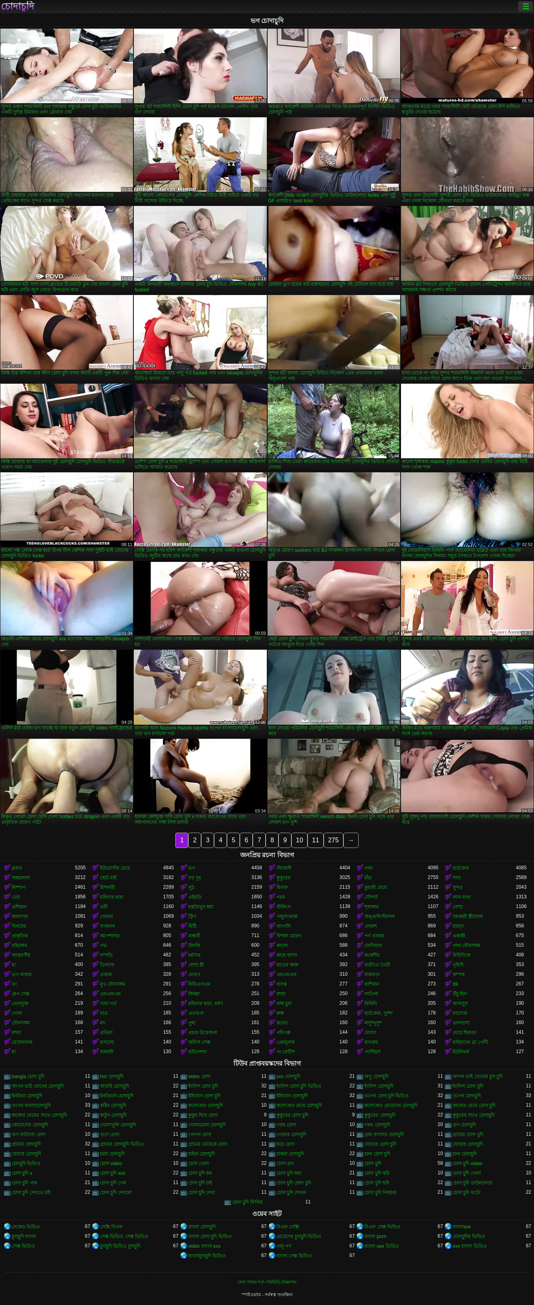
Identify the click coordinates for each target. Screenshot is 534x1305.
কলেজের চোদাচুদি (205, 1105)
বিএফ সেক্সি (287, 1227)
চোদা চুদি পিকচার (380, 1192)
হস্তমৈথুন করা (201, 907)
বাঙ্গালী (106, 1052)
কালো (282, 945)
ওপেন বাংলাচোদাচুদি (31, 1105)
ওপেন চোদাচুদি (467, 1096)
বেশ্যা (458, 907)
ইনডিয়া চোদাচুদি (27, 1096)
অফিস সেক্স (199, 1042)
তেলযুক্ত (20, 1003)
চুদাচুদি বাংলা (24, 1236)
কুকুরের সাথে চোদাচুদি (474, 1115)
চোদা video (111, 1163)
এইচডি (195, 897)
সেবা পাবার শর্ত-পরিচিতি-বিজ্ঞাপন (266, 1282)
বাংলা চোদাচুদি (202, 1227)
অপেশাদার (110, 936)
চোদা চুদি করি (377, 1173)
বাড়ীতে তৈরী (377, 965)
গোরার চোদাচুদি (291, 1134)
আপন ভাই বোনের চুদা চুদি (478, 1076)
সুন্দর (458, 887)
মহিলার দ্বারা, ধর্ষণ (205, 1003)
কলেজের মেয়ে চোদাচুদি (299, 1105)
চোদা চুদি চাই (200, 1183)
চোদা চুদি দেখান (291, 1192)
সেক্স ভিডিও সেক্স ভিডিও (124, 1236)
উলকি (194, 945)
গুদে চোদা (109, 1134)
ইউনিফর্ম (461, 1052)
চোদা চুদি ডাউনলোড (472, 1183)
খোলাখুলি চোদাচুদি (118, 1125)
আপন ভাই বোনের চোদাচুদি (38, 1086)
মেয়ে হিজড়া (464, 1032)
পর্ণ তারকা (374, 936)
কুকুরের (283, 878)
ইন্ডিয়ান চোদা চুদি (204, 1096)
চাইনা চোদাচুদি (201, 1154)
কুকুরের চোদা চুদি (292, 1115)
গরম (280, 897)
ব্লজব (17, 868)
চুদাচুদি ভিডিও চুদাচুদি (120, 1246)
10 (299, 840)
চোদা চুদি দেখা (201, 1192)
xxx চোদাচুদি (288, 1076)
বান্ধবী (194, 936)
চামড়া (458, 926)
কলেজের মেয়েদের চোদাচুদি (391, 1105)
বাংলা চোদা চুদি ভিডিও (210, 1236)
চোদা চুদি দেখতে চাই (31, 1192)
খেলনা (106, 916)
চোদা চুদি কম (200, 1173)
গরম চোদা (286, 1125)
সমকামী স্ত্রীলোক (468, 916)
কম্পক (459, 974)
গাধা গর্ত (108, 1003)
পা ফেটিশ (285, 1052)
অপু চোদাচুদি (376, 1076)
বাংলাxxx (462, 1227)
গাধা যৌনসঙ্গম (466, 945)
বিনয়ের (19, 926)
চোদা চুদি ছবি (376, 1183)
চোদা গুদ (285, 1163)
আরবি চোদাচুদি (114, 1086)
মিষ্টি (192, 926)
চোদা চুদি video (467, 1163)
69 (455, 984)
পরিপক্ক (283, 1032)
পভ (103, 945)
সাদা (457, 878)
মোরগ (194, 974)
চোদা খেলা (198, 1163)
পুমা (191, 1023)
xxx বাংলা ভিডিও (470, 1246)
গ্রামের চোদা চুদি (468, 1134)
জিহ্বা (193, 994)
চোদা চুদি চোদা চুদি (293, 1183)
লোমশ (370, 926)
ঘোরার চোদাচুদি (26, 1154)
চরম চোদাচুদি (112, 1154)
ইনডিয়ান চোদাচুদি (116, 1096)
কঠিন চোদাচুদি (113, 1105)
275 (333, 840)
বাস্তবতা (372, 974)
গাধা (368, 868)
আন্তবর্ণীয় (21, 955)
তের (16, 897)
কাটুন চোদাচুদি (113, 1115)
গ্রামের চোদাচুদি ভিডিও (122, 1144)
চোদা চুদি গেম (113, 1183)
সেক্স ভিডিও (23, 1246)
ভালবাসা (461, 1023)
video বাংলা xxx (204, 1246)
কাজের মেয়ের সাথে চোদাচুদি (39, 1115)
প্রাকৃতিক (20, 936)
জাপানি (283, 926)
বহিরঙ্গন (19, 945)
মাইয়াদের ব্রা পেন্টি (470, 1042)
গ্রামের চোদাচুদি (26, 1144)
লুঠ (191, 887)
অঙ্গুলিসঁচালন (379, 916)
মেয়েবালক (22, 1042)
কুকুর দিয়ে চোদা (203, 1115)
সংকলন (107, 926)
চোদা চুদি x (22, 1173)
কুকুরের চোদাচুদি (379, 1115)
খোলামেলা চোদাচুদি (207, 1125)
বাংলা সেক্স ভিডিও (294, 1256)
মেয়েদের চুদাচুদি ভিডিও (299, 1236)
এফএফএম (110, 994)
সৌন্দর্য (371, 897)
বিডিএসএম (199, 984)
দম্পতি (106, 955)
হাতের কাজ (287, 965)
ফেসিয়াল (373, 945)
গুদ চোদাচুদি (464, 1125)
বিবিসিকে (461, 955)
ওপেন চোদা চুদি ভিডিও (386, 1096)
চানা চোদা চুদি (377, 1154)
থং (14, 984)
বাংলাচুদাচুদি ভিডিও (207, 1256)
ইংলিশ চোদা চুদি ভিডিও (298, 1086)
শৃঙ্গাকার (371, 907)
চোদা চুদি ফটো (466, 1192)
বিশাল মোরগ (288, 936)
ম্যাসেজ (460, 1013)
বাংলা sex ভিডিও (381, 1246)
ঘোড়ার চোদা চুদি (380, 1144)
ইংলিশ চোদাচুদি (378, 1086)
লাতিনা (371, 994)
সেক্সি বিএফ (111, 1227)
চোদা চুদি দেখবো (116, 1192)
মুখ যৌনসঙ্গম (112, 984)
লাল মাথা (462, 897)
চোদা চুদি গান (24, 1183)
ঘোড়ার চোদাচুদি (468, 1144)
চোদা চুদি (372, 1163)
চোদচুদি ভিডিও (26, 1163)
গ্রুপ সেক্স (20, 994)
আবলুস (460, 1003)
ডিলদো (107, 965)
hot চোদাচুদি (111, 1076)
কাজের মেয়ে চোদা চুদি (474, 1105)
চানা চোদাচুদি (465, 1154)
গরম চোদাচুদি (377, 1125)
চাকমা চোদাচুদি (290, 1154)
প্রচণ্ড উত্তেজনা (202, 1032)
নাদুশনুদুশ (373, 1023)
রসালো (107, 1042)
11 (315, 840)
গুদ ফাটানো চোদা (29, 1134)
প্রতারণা (196, 1013)
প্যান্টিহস (372, 1052)
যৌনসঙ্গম (21, 1023)
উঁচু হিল (460, 994)
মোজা (370, 1032)
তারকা (106, 974)
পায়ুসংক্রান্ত (286, 916)
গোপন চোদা (199, 1134)
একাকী (459, 936)
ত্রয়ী (104, 907)
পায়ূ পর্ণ (283, 1246)
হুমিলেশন (197, 1052)
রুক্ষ (280, 1013)
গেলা (17, 1013)
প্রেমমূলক (285, 1042)
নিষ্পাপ (18, 887)
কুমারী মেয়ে (375, 887)
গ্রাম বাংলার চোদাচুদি (384, 1134)
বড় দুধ (194, 878)
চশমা (281, 994)
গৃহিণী (458, 965)
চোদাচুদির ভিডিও (469, 1236)
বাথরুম (371, 1042)
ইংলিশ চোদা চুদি (203, 1086)
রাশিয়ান (371, 984)
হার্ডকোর (461, 868)
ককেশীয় (372, 955)
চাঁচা (368, 878)
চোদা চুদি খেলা (467, 1173)
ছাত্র (104, 1013)
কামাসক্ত (20, 916)
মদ (102, 1023)
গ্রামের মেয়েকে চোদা (208, 1144)
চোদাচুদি (17, 6)
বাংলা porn (375, 1236)
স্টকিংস (283, 907)
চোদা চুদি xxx (112, 1173)
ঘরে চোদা (285, 1144)
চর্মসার (194, 955)
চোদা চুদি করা (289, 1173)
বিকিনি (370, 1003)
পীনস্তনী (283, 868)
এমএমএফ (286, 974)
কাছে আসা (286, 955)
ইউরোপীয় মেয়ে (115, 868)
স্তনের (282, 1023)
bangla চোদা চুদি (28, 1076)
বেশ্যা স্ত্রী (196, 965)
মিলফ (282, 887)
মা (14, 965)
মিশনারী (107, 887)
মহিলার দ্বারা (111, 897)
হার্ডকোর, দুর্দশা (378, 1013)
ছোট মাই (108, 878)
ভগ (191, 868)
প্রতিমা (106, 1032)
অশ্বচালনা (21, 878)
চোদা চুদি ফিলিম (247, 1202)
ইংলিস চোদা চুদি (468, 1086)
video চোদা (199, 1076)
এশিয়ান (19, 907)
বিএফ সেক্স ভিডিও (382, 1227)
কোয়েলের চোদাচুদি (30, 1125)
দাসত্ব (281, 984)
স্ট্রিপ (192, 916)
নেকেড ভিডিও (26, 1227)
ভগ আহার (22, 974)
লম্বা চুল (283, 1003)
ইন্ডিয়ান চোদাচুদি (292, 1096)
